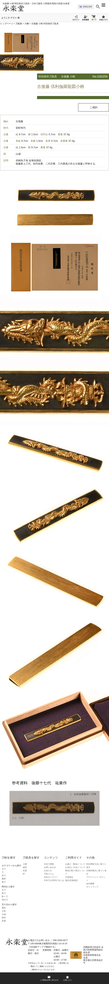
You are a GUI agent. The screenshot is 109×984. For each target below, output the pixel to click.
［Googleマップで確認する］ (42, 947)
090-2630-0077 (60, 940)
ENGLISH (85, 6)
